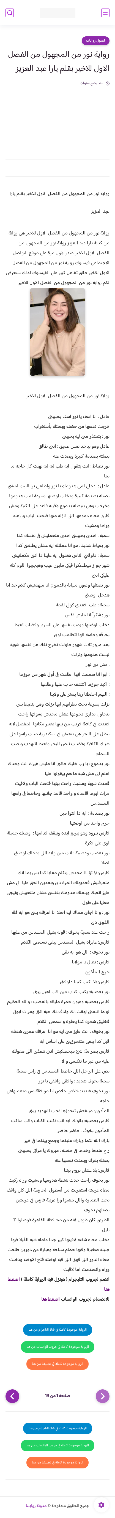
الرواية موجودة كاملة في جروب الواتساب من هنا (57, 1347)
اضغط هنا (50, 1299)
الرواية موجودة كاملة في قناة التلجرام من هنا (58, 1330)
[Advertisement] (57, 120)
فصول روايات (95, 40)
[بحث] (10, 13)
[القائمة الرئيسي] (105, 13)
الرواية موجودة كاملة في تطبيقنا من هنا (57, 1364)
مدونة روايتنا (36, 1506)
